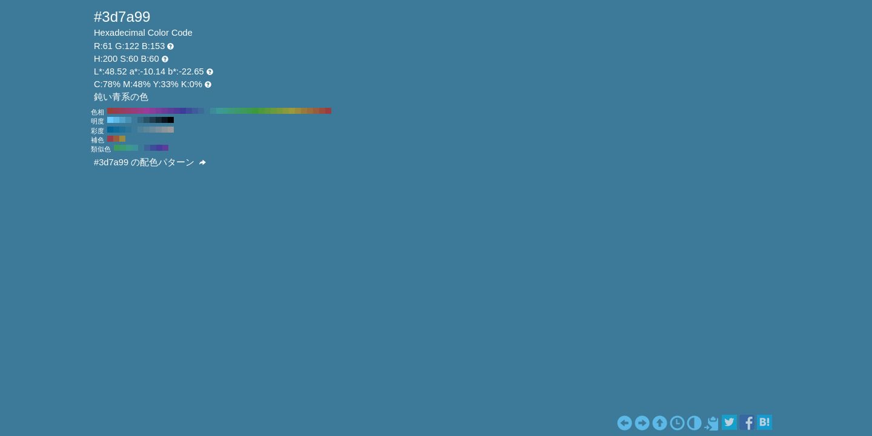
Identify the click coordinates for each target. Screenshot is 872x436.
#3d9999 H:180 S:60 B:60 (219, 111)
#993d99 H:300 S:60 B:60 (147, 111)
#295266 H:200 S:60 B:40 (147, 120)
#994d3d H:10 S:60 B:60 (322, 111)
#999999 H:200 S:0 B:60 (171, 130)
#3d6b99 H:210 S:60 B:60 (201, 111)
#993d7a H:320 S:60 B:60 (134, 111)
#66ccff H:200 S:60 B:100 (110, 120)
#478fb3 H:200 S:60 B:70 (128, 120)
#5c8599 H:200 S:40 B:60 (147, 130)
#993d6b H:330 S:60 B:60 (128, 111)
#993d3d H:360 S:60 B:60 (110, 111)
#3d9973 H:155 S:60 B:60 (123, 148)
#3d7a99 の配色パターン (150, 162)
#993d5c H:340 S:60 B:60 (122, 111)
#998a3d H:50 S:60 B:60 (298, 111)
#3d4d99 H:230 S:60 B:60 (189, 111)
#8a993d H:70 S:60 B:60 (286, 111)
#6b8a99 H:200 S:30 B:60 (153, 130)
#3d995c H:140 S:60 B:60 (243, 111)
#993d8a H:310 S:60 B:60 (140, 111)
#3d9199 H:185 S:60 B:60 (135, 148)
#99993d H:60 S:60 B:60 (292, 111)
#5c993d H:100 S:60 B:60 (268, 111)
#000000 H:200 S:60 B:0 (171, 120)
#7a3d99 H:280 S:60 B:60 (159, 111)
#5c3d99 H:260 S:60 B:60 (171, 111)
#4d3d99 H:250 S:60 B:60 (177, 111)
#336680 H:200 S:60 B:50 (140, 120)
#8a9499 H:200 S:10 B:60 (165, 130)
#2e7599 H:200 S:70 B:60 (128, 130)
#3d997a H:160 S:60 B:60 (231, 111)
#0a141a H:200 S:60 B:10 (165, 120)
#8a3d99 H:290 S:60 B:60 (153, 111)
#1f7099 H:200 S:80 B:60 (122, 130)
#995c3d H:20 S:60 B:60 (316, 111)
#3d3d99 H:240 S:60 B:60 (183, 111)
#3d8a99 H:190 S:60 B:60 (213, 111)
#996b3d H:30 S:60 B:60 (310, 111)
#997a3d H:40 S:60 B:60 (304, 111)
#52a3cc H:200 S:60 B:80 (122, 120)
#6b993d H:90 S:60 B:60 (274, 111)
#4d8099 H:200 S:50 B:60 (140, 130)
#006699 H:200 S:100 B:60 (110, 130)
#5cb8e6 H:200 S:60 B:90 (116, 120)
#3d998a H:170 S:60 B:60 (225, 111)
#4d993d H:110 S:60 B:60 (262, 111)
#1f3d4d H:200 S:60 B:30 (153, 120)
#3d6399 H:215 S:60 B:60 (147, 148)
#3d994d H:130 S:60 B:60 (249, 111)
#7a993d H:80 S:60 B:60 (280, 111)
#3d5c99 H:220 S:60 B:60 (195, 111)
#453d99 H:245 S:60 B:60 (159, 148)
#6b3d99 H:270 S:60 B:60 (165, 111)
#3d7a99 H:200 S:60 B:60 (207, 111)
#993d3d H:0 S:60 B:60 (328, 111)
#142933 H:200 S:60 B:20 (159, 120)
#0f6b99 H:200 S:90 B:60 (116, 130)
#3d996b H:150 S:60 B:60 (237, 111)
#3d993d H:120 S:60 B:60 (256, 111)
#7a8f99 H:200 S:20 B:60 (159, 130)
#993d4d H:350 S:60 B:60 (116, 111)
